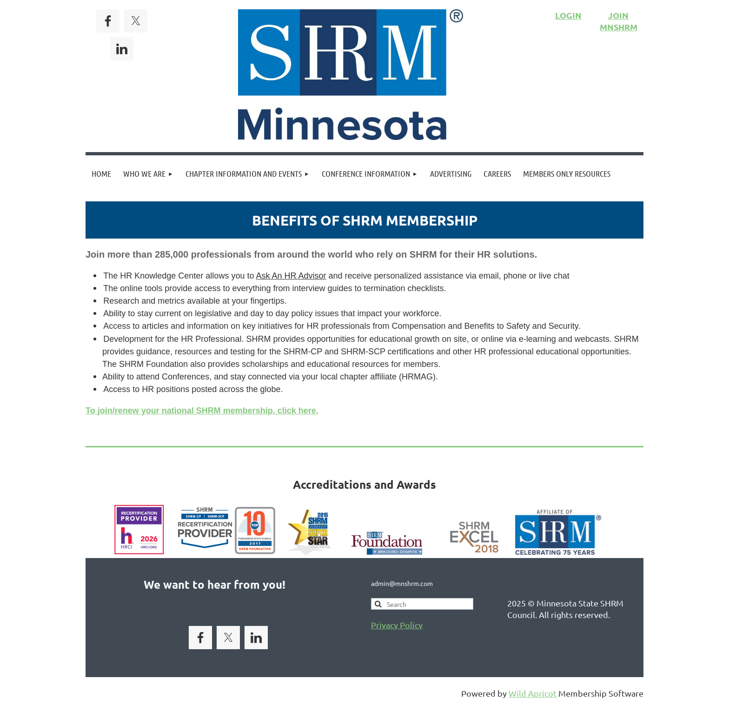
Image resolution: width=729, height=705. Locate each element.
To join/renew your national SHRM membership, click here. (202, 410)
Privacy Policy (397, 625)
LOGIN (568, 15)
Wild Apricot (533, 693)
